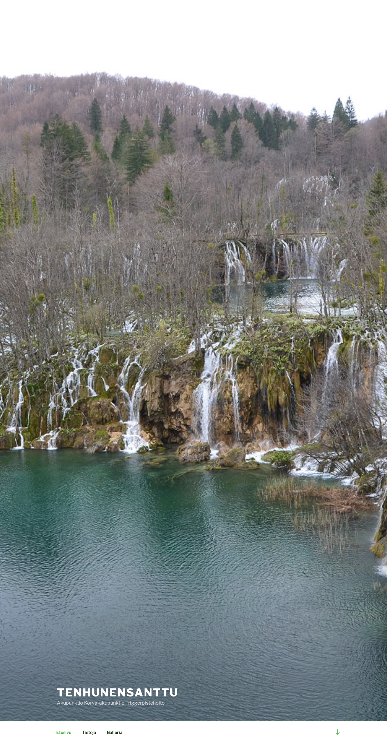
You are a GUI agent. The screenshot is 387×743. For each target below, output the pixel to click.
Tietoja (89, 732)
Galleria (114, 732)
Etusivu (63, 732)
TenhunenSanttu (117, 692)
